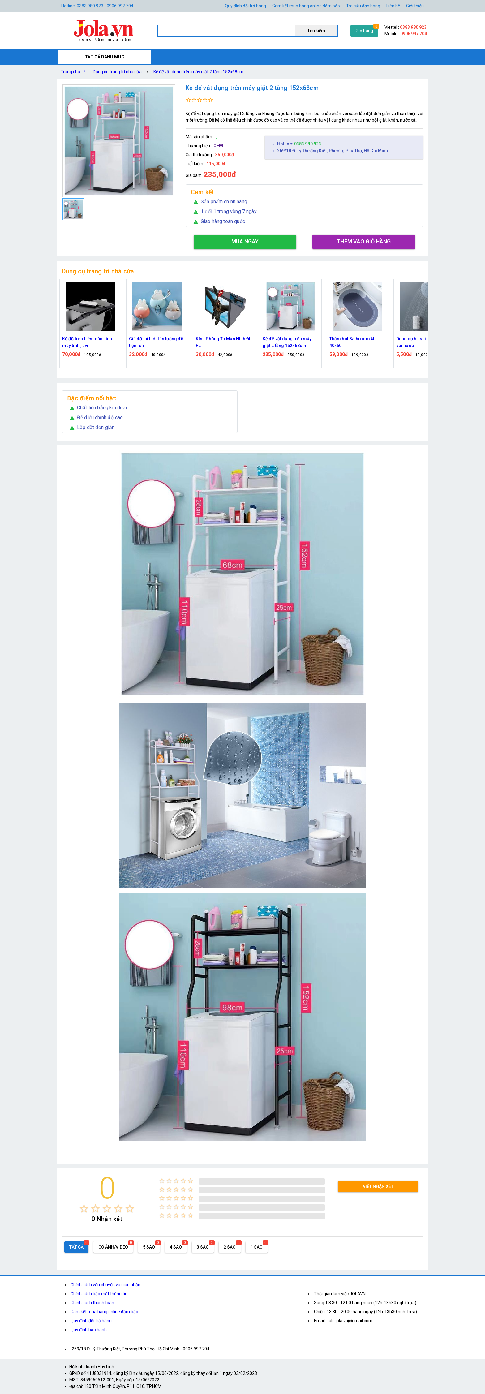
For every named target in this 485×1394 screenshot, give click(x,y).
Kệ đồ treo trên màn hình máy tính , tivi (87, 342)
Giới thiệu (415, 5)
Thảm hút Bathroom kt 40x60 (351, 342)
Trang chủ (74, 72)
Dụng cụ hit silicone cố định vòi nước (424, 342)
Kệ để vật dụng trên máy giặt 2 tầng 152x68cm (198, 71)
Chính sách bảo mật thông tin (99, 1293)
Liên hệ (393, 5)
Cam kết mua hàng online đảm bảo (306, 5)
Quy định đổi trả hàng (245, 5)
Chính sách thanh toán (92, 1302)
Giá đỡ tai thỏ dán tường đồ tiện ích (156, 342)
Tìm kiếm (316, 30)
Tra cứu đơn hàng (363, 5)
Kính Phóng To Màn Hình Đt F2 (223, 342)
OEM (218, 145)
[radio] (84, 1208)
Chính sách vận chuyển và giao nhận (105, 1284)
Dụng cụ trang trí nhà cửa (117, 71)
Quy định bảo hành (89, 1329)
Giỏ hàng (364, 30)
